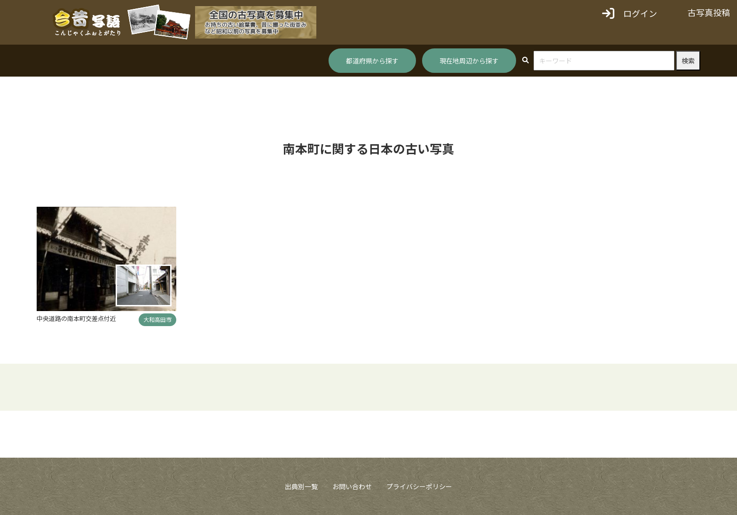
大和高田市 (157, 319)
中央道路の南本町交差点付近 (76, 318)
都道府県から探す (372, 60)
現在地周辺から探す (469, 60)
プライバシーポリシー (419, 486)
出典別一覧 (301, 486)
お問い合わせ (352, 486)
